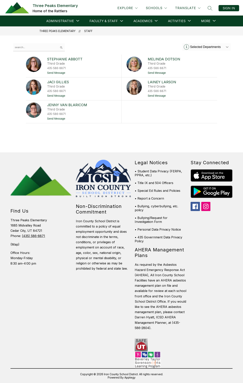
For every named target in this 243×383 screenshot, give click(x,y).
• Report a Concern (149, 198)
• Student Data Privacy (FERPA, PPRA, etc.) (158, 173)
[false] (39, 47)
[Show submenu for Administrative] (60, 21)
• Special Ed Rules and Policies (157, 191)
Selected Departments (202, 47)
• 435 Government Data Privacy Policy (158, 239)
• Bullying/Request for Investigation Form (151, 220)
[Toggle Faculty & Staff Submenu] (121, 21)
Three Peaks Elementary (57, 31)
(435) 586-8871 (33, 236)
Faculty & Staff (103, 21)
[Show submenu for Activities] (177, 21)
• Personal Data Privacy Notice (158, 229)
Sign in (229, 8)
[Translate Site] (187, 8)
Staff (88, 31)
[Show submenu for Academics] (142, 21)
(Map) (14, 244)
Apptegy (129, 377)
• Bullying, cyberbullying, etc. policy (156, 208)
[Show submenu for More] (205, 21)
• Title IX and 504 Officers (154, 183)
